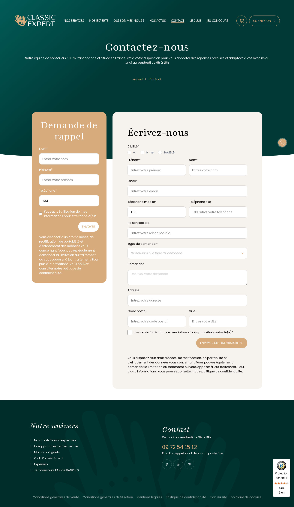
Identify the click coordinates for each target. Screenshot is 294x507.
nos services (74, 21)
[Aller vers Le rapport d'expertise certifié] (88, 446)
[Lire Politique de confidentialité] (186, 497)
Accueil (138, 79)
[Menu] (288, 461)
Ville (192, 311)
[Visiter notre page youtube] (189, 464)
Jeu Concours (217, 21)
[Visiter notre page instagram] (178, 464)
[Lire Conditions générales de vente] (56, 497)
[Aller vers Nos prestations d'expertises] (88, 440)
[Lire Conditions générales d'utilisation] (108, 497)
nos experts (98, 21)
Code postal (137, 311)
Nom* (43, 149)
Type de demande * (143, 244)
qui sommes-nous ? (129, 21)
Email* (132, 181)
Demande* (136, 264)
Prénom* (45, 170)
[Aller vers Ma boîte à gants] (88, 452)
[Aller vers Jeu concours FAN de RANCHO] (88, 470)
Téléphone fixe (200, 202)
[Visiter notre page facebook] (167, 464)
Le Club (195, 21)
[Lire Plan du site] (218, 497)
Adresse (134, 290)
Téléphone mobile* (142, 202)
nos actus (157, 21)
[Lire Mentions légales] (149, 497)
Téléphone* (48, 190)
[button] (167, 464)
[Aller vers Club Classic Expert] (88, 458)
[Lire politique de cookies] (246, 497)
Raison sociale (138, 223)
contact (177, 21)
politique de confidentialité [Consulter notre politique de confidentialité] (60, 270)
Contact (155, 79)
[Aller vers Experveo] (88, 464)
